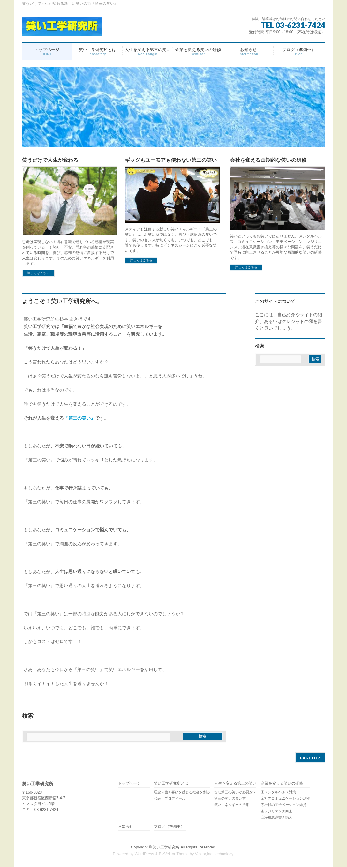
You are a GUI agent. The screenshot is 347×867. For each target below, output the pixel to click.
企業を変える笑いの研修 (282, 783)
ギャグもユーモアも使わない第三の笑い (171, 160)
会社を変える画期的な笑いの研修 (268, 160)
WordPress (144, 854)
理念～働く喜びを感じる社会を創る (182, 792)
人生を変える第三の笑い (235, 783)
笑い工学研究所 (166, 847)
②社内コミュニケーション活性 (285, 798)
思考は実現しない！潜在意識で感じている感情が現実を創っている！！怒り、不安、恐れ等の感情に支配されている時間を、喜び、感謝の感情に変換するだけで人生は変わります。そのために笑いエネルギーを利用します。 (68, 253)
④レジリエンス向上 (276, 811)
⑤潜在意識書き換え (276, 817)
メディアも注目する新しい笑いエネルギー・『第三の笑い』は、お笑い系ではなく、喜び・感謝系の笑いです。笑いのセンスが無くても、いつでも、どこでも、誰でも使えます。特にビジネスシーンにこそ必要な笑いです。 (171, 240)
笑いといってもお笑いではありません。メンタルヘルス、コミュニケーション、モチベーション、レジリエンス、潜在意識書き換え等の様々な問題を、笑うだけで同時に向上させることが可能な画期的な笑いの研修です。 (276, 247)
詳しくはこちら (38, 273)
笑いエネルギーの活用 (231, 805)
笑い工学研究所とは (171, 783)
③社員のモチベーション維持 (283, 805)
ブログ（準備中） (169, 827)
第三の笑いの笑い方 (230, 798)
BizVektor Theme (174, 854)
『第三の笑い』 (79, 418)
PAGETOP (310, 758)
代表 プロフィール (169, 798)
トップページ (129, 783)
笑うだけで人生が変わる (50, 160)
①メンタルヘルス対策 (278, 792)
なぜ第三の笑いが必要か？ (235, 792)
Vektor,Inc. (204, 854)
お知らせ (125, 827)
